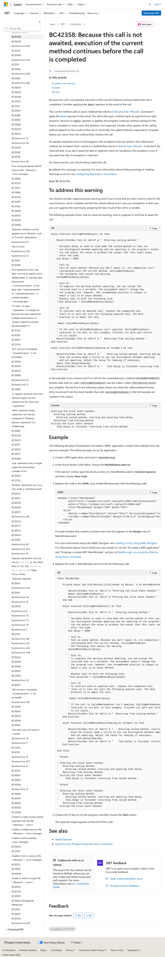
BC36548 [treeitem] (16, 41)
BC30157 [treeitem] (16, 453)
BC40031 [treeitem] (16, 493)
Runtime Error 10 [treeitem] (20, 756)
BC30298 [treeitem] (16, 96)
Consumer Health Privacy (91, 950)
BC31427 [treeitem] (16, 851)
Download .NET (151, 13)
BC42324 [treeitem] (16, 891)
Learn (52, 24)
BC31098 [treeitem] (16, 69)
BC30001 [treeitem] (16, 711)
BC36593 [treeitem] (16, 215)
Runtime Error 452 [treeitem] (21, 587)
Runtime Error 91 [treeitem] (20, 553)
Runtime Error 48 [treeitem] (20, 161)
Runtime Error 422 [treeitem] (21, 648)
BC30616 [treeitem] (16, 913)
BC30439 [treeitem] (16, 87)
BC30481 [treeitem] (16, 78)
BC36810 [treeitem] (16, 178)
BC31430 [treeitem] (16, 747)
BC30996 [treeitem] (16, 375)
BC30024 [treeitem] (16, 715)
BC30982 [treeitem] (16, 793)
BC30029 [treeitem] (16, 133)
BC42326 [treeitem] (16, 435)
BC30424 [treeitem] (16, 92)
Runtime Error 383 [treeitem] (21, 702)
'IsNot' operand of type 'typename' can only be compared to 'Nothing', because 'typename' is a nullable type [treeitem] (23, 418)
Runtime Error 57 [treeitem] (20, 138)
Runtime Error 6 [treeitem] (19, 611)
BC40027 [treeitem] (16, 684)
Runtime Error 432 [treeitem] (21, 251)
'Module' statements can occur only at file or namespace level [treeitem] (27, 487)
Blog (43, 950)
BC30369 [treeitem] (16, 55)
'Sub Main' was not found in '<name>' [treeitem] (26, 731)
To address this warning (63, 83)
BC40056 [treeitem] (16, 507)
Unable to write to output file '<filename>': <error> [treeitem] (26, 880)
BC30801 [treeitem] (16, 430)
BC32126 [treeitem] (16, 480)
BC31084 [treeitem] (16, 192)
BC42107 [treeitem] (16, 634)
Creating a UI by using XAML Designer (135, 543)
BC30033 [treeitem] (16, 370)
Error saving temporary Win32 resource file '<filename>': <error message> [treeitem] (27, 169)
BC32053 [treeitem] (16, 101)
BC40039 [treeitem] (16, 502)
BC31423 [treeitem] (16, 187)
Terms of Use (117, 950)
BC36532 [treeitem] (16, 521)
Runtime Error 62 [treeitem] (20, 380)
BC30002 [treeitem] (16, 779)
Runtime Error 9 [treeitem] (19, 742)
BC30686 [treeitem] (16, 124)
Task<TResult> (132, 111)
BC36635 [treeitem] (16, 440)
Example (56, 87)
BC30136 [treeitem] (16, 156)
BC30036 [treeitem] (16, 606)
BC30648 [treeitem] (16, 720)
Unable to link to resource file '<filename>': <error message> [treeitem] (27, 857)
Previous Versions (28, 950)
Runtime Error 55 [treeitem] (20, 242)
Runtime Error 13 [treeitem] (20, 789)
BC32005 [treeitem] (16, 706)
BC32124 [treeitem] (16, 344)
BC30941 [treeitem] (16, 725)
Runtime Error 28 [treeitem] (20, 597)
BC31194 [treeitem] (16, 909)
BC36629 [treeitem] (16, 535)
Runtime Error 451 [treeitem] (20, 643)
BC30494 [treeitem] (16, 224)
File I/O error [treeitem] (18, 246)
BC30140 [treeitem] (16, 152)
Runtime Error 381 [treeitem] (20, 516)
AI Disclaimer (9, 950)
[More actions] (157, 24)
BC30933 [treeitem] (16, 449)
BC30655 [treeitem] (16, 846)
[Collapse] (39, 22)
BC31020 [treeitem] (16, 868)
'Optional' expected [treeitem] (21, 578)
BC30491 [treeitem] (16, 201)
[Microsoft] (6, 4)
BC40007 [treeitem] (16, 119)
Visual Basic (76, 24)
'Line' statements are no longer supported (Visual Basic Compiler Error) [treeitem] (27, 467)
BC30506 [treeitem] (16, 361)
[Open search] (150, 4)
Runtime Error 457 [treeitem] (21, 761)
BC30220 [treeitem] (16, 129)
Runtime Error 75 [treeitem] (20, 620)
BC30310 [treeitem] (16, 50)
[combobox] (22, 28)
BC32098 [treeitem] (16, 812)
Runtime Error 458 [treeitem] (21, 923)
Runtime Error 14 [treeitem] (20, 601)
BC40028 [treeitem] (16, 807)
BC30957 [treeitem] (16, 339)
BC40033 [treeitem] (16, 530)
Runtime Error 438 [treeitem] (21, 73)
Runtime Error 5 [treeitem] (19, 629)
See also (56, 91)
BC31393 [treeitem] (16, 206)
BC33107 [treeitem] (16, 260)
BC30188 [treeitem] (16, 115)
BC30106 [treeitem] (16, 539)
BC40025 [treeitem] (16, 798)
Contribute (56, 950)
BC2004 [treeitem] (16, 592)
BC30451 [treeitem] (16, 498)
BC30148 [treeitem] (16, 265)
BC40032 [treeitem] (16, 886)
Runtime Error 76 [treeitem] (20, 615)
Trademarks (133, 950)
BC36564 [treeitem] (16, 784)
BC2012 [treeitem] (15, 64)
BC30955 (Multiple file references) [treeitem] (23, 902)
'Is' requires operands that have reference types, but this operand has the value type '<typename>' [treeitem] (27, 399)
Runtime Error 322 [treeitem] (21, 59)
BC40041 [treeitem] (16, 775)
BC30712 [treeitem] (16, 864)
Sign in (157, 4)
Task (115, 111)
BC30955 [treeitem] (16, 896)
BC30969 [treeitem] (16, 666)
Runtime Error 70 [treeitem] (20, 624)
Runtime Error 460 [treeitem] (21, 82)
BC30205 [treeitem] (16, 147)
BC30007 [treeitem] (16, 671)
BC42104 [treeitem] (16, 918)
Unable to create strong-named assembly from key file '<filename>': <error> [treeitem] (27, 820)
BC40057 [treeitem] (16, 512)
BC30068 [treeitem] (16, 210)
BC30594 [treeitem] (16, 197)
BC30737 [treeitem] (16, 525)
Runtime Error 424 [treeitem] (21, 549)
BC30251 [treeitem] (16, 770)
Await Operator (63, 839)
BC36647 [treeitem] (16, 110)
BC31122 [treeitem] (16, 106)
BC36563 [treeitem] (16, 475)
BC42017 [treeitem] (16, 444)
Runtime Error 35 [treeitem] (20, 738)
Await (63, 116)
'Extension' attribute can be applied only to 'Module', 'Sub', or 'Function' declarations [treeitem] (27, 233)
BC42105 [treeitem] (16, 335)
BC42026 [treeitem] (16, 220)
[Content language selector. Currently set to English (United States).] (17, 942)
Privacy (69, 950)
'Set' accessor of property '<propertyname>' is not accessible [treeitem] (24, 693)
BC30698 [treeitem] (16, 873)
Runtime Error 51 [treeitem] (20, 384)
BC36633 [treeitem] (16, 657)
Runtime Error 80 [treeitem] (20, 544)
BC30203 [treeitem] (16, 366)
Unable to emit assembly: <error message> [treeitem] (24, 840)
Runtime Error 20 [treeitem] (20, 680)
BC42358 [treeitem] (16, 36)
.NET (62, 24)
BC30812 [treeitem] (16, 583)
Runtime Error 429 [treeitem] (21, 45)
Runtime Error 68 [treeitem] (20, 143)
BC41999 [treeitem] (16, 389)
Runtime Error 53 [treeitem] (20, 255)
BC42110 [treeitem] (16, 752)
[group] (104, 302)
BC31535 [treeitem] (16, 330)
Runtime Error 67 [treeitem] (20, 766)
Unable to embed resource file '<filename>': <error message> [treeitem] (27, 831)
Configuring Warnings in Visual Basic (96, 174)
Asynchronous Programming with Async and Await (84, 844)
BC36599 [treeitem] (16, 661)
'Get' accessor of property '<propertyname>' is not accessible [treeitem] (24, 352)
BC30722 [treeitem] (16, 183)
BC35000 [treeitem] (16, 675)
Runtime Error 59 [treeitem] (20, 32)
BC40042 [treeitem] (16, 803)
